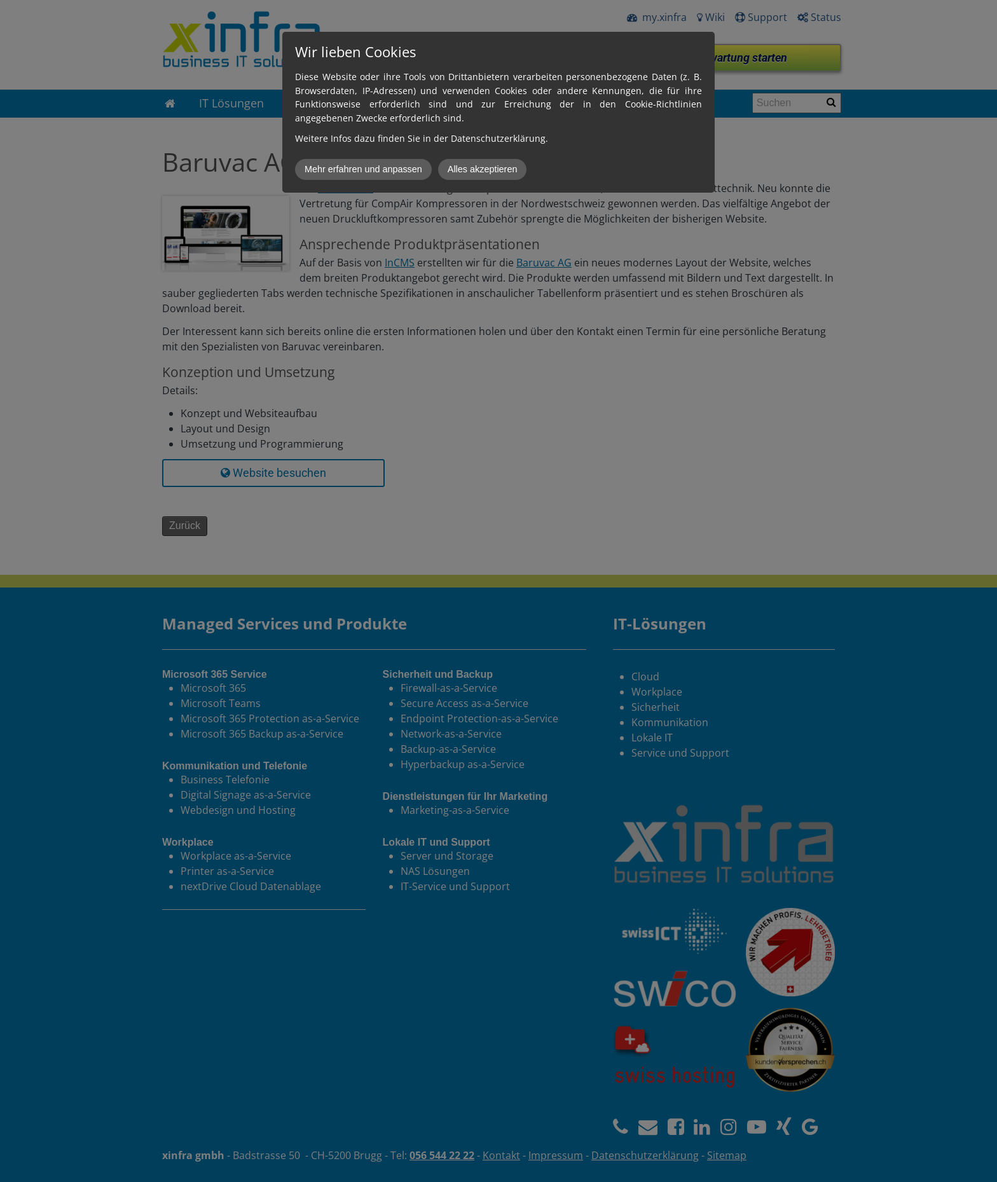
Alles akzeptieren (483, 169)
